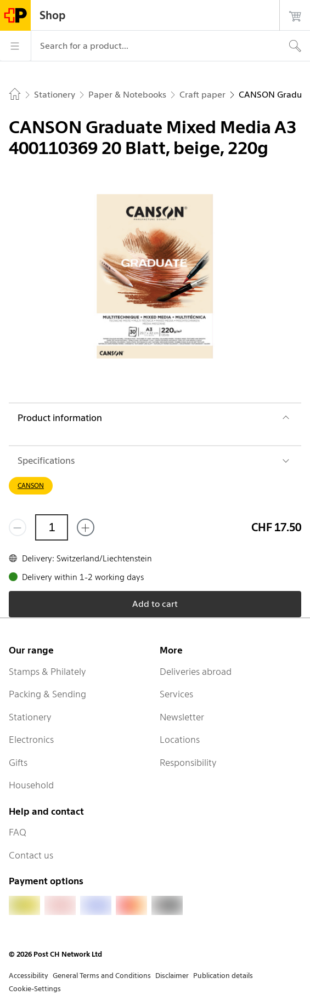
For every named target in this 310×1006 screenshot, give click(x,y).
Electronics (31, 739)
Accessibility (28, 975)
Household (31, 785)
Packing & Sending (47, 694)
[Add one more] (85, 527)
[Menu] (15, 46)
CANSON (31, 485)
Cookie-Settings (35, 989)
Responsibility (188, 762)
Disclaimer (172, 975)
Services (176, 694)
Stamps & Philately (47, 671)
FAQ (17, 832)
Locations (180, 739)
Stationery (30, 717)
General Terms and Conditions (102, 975)
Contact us (31, 855)
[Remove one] (17, 527)
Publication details (223, 975)
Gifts (18, 762)
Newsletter (182, 717)
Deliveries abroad (196, 671)
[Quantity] (51, 527)
